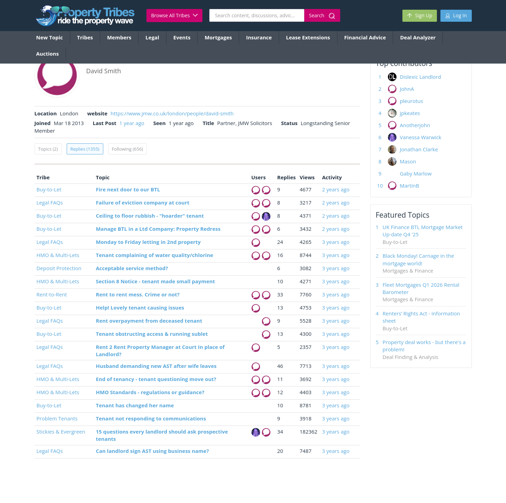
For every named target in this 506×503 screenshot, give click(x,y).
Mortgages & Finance (408, 270)
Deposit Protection (59, 268)
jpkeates (410, 113)
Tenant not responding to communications (151, 418)
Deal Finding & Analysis (410, 356)
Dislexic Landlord (420, 76)
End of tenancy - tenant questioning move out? (156, 379)
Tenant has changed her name (135, 405)
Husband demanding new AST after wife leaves (156, 365)
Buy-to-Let (49, 189)
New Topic (49, 37)
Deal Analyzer (418, 37)
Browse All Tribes (174, 15)
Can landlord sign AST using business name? (152, 450)
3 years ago (336, 241)
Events (182, 37)
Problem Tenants (57, 418)
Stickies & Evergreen (61, 431)
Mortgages (218, 37)
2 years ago (336, 189)
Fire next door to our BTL (128, 189)
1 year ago (132, 123)
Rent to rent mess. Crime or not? (138, 294)
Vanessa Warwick (420, 137)
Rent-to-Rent (52, 294)
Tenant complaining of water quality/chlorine (154, 255)
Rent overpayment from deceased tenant (149, 320)
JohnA (407, 88)
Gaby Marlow (416, 173)
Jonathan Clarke (419, 149)
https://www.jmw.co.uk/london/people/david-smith (172, 113)
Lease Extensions (308, 37)
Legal (152, 37)
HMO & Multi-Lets (58, 255)
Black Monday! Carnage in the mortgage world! (418, 259)
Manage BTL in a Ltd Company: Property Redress (158, 228)
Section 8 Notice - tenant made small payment (155, 281)
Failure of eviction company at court (143, 202)
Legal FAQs (50, 202)
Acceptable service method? (132, 268)
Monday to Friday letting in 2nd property (148, 241)
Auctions (47, 53)
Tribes (85, 37)
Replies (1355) (84, 149)
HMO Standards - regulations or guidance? (150, 392)
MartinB (409, 185)
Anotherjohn (415, 125)
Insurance (258, 37)
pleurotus (411, 100)
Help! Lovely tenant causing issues (140, 307)
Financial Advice (365, 37)
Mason (408, 161)
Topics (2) (48, 149)
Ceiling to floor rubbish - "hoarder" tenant (150, 215)
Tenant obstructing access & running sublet (152, 333)
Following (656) (127, 149)
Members (119, 37)
